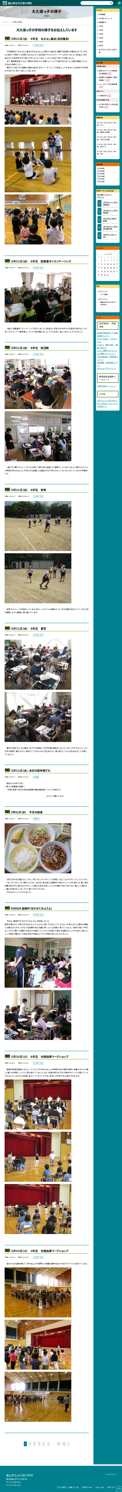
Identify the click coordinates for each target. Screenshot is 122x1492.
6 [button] (48, 1444)
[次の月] (117, 254)
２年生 (101, 30)
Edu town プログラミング (106, 368)
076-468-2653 (15, 1482)
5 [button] (43, 1444)
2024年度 (101, 174)
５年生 (101, 42)
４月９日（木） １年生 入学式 (109, 235)
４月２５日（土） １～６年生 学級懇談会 (110, 203)
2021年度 (101, 181)
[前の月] (97, 254)
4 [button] (39, 1444)
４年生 (101, 38)
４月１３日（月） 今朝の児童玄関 (109, 219)
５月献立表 (105, 95)
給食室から (103, 22)
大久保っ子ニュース (105, 18)
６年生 (101, 45)
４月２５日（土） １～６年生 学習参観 (110, 211)
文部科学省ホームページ (106, 386)
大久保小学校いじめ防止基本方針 (108, 105)
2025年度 (101, 171)
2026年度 (101, 168)
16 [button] (64, 1444)
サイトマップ (111, 1474)
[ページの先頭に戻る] (119, 1489)
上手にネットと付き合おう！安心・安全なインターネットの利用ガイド (107, 403)
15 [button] (58, 1444)
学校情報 (102, 14)
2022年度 (101, 179)
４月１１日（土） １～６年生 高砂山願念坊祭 (110, 227)
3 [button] (34, 1444)
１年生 (101, 26)
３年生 (101, 34)
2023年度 (101, 176)
